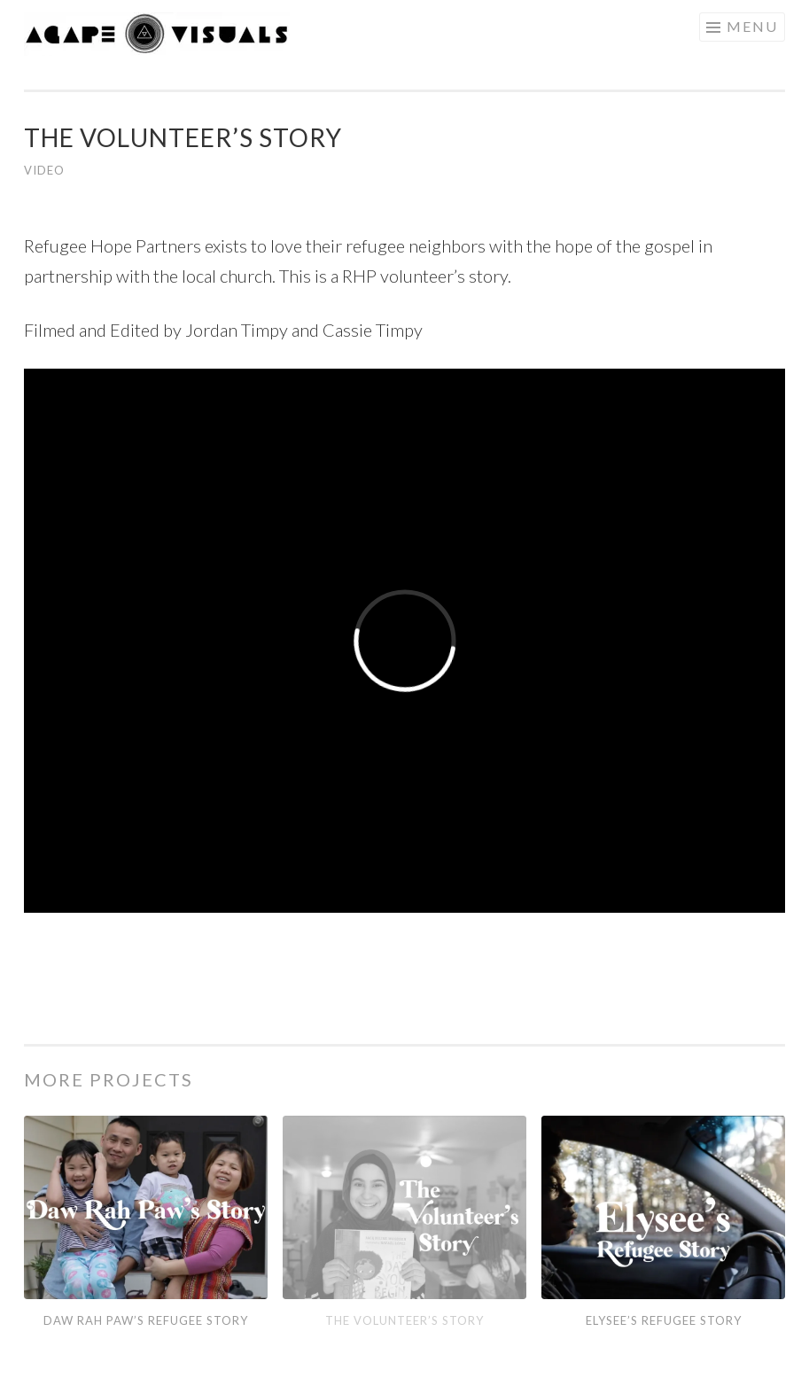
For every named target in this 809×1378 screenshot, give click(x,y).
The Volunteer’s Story (404, 1320)
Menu (752, 26)
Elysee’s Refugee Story (664, 1320)
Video (44, 170)
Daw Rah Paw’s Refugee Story (145, 1320)
